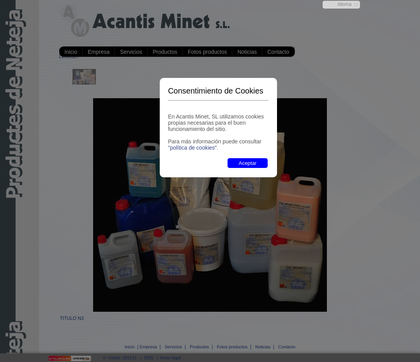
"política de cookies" (192, 148)
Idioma (344, 4)
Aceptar (248, 163)
